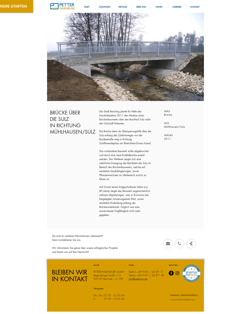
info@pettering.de (138, 279)
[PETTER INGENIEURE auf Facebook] (171, 273)
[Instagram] (177, 273)
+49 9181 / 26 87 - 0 (150, 272)
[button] (195, 7)
